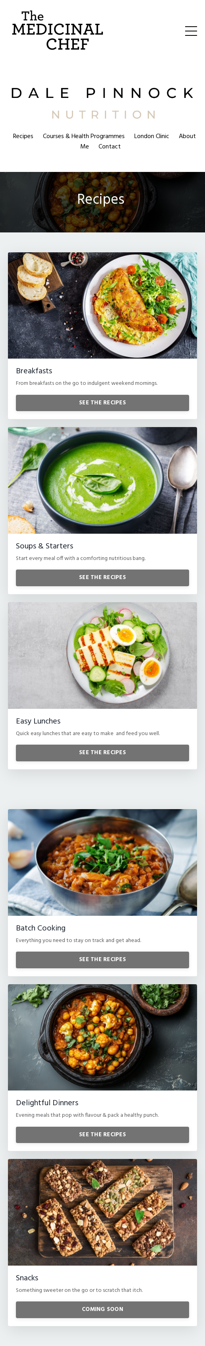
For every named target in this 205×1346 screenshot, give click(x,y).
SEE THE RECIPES (102, 403)
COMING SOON (102, 1309)
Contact (110, 147)
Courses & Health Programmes (84, 136)
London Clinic (151, 136)
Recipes (23, 136)
